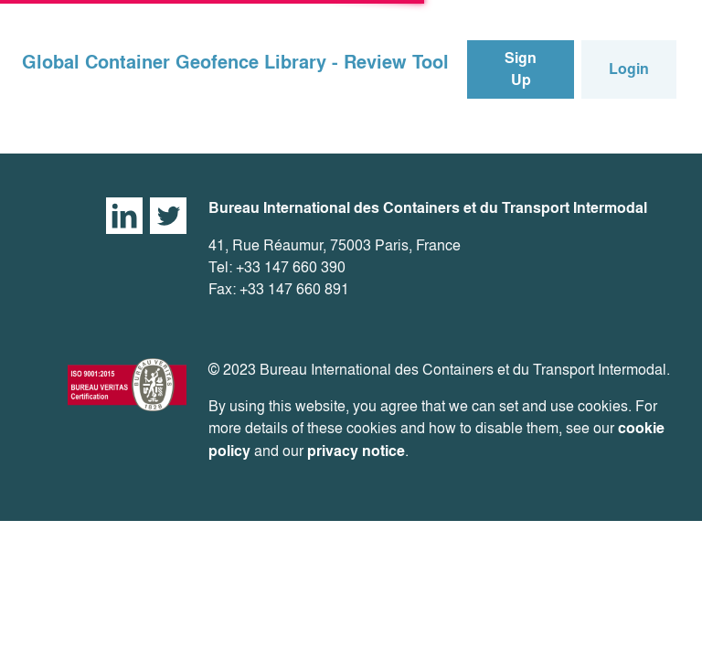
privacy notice (356, 451)
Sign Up (521, 69)
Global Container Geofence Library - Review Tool (235, 62)
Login (629, 69)
